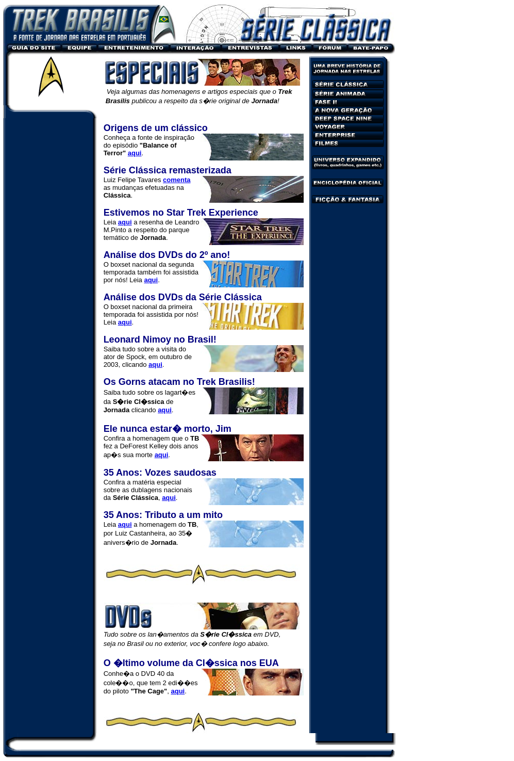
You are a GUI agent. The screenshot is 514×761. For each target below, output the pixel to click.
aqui (155, 364)
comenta (176, 180)
